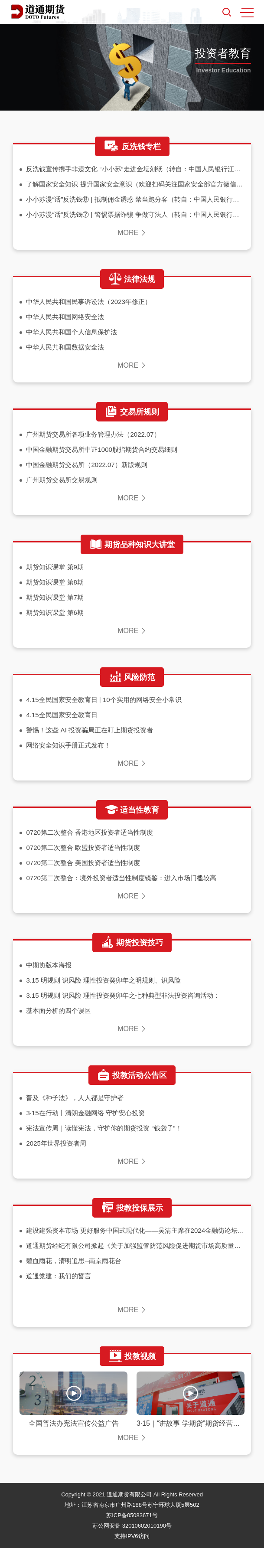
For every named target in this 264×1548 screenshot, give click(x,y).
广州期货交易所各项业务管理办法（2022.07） (93, 434)
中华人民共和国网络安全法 (65, 316)
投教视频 (132, 1356)
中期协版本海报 (49, 965)
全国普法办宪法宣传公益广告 (74, 1423)
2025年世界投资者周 (56, 1143)
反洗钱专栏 (132, 146)
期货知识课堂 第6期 (55, 612)
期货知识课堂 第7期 (55, 597)
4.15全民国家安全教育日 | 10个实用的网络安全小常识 (103, 699)
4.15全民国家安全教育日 (61, 714)
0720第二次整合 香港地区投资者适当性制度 (89, 832)
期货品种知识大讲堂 (132, 544)
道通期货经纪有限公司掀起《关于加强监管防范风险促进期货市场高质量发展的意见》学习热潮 (135, 1245)
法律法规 (132, 279)
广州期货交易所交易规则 (62, 479)
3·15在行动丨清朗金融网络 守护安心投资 (85, 1113)
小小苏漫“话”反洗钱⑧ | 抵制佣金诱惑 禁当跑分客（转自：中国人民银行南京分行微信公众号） (135, 199)
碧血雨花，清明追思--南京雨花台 (73, 1260)
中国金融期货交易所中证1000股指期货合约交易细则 (101, 449)
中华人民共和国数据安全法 (65, 347)
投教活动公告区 (132, 1075)
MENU (247, 12)
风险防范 (132, 677)
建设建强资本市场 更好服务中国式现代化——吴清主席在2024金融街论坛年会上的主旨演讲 (135, 1230)
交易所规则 (132, 412)
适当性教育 (132, 810)
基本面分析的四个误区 (58, 1010)
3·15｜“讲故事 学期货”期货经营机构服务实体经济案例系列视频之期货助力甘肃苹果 (190, 1423)
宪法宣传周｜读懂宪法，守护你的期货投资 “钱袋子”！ (104, 1128)
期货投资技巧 (132, 942)
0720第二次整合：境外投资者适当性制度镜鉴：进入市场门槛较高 (121, 878)
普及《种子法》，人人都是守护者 (75, 1097)
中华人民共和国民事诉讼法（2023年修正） (88, 301)
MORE (131, 232)
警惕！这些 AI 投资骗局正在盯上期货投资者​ (89, 730)
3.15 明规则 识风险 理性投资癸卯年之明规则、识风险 (103, 980)
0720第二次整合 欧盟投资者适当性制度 (83, 847)
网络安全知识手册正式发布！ (68, 745)
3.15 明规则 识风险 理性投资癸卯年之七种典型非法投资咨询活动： (123, 995)
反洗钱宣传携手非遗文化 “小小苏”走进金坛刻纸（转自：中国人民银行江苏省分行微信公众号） (135, 169)
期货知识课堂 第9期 (55, 567)
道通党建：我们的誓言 (58, 1276)
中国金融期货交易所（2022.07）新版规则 (86, 464)
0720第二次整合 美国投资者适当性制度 (83, 862)
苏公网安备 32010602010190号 (132, 1525)
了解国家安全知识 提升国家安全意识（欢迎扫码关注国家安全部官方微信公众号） (135, 184)
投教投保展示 (132, 1208)
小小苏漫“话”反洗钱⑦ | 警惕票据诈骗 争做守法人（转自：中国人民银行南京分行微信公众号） (135, 214)
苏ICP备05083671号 (132, 1515)
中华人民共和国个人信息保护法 (71, 332)
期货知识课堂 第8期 (55, 582)
